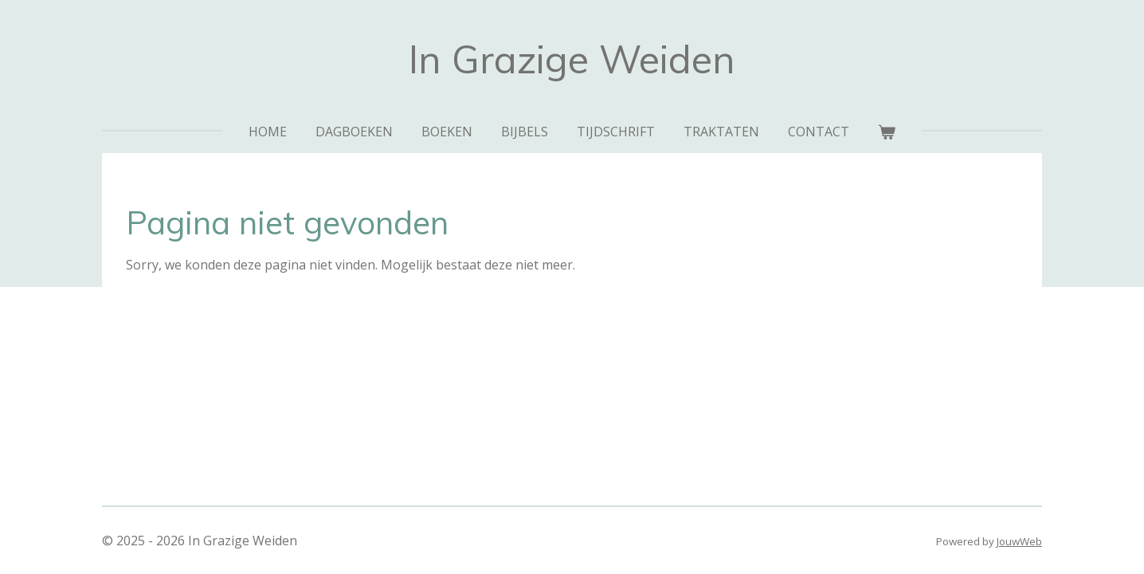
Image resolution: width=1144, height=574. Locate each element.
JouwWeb (1019, 541)
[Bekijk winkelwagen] (887, 131)
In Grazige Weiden (572, 59)
